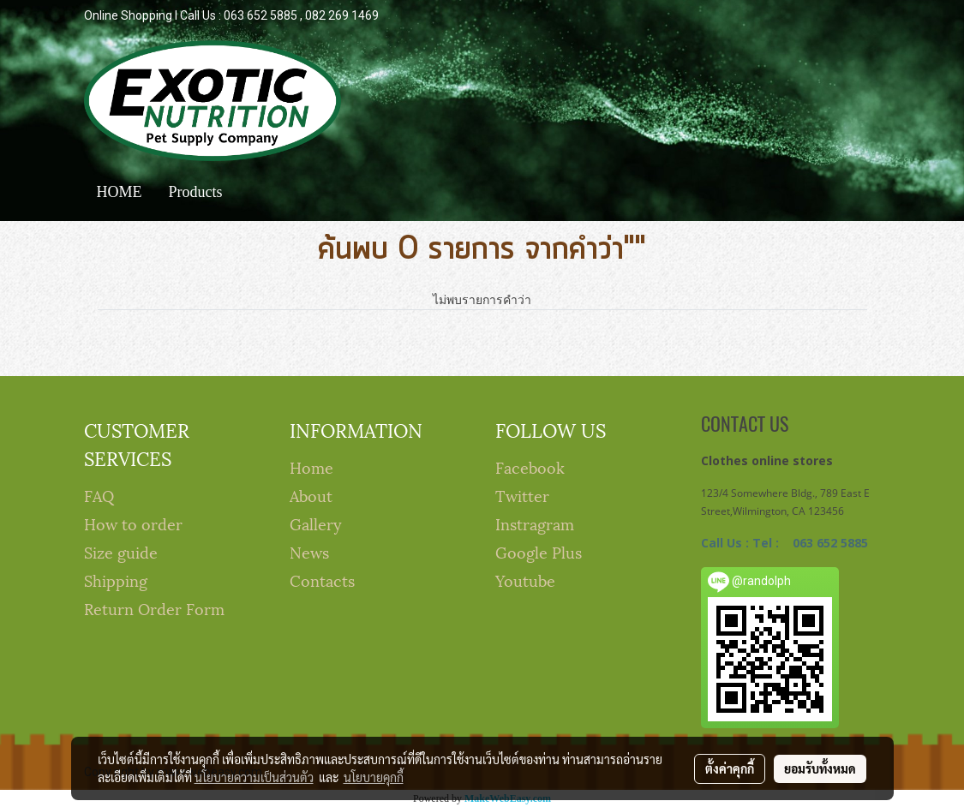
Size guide (121, 551)
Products (196, 191)
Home (311, 466)
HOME (119, 191)
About (311, 494)
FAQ (99, 494)
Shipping (115, 579)
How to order (133, 523)
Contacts (322, 579)
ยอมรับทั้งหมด (820, 768)
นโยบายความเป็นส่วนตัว (254, 777)
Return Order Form (154, 607)
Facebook (530, 466)
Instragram (534, 523)
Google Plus (538, 551)
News (309, 551)
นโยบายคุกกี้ (374, 777)
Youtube (525, 579)
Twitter (522, 494)
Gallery (316, 523)
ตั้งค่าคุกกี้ (729, 768)
